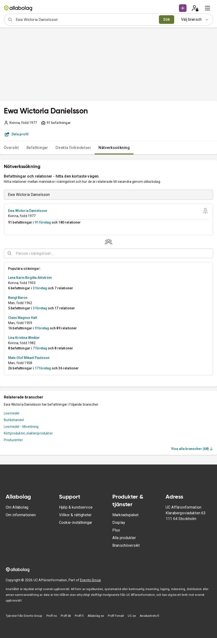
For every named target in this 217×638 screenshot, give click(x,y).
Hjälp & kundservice (76, 507)
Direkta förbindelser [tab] (73, 147)
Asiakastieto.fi (149, 616)
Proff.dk (66, 616)
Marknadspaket (125, 515)
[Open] (211, 253)
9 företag (42, 328)
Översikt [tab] (11, 147)
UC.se (132, 616)
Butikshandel (14, 420)
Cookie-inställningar (75, 522)
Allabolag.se (96, 616)
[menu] (207, 8)
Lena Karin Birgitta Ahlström (30, 278)
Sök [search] (166, 19)
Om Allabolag (17, 507)
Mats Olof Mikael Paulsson (28, 358)
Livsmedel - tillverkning (21, 427)
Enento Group (90, 580)
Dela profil (17, 134)
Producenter (13, 440)
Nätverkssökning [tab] (114, 147)
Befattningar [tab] (37, 147)
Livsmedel (11, 413)
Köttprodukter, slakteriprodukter (28, 433)
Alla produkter (124, 538)
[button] (183, 8)
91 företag (43, 222)
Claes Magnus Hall (22, 318)
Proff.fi (79, 616)
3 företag (40, 288)
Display (118, 522)
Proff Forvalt (116, 616)
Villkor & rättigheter (75, 515)
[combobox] (86, 19)
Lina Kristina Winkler (24, 338)
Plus (116, 530)
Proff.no (51, 616)
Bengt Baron (17, 298)
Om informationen (21, 515)
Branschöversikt (126, 545)
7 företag (40, 348)
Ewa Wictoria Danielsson (27, 211)
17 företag (43, 368)
